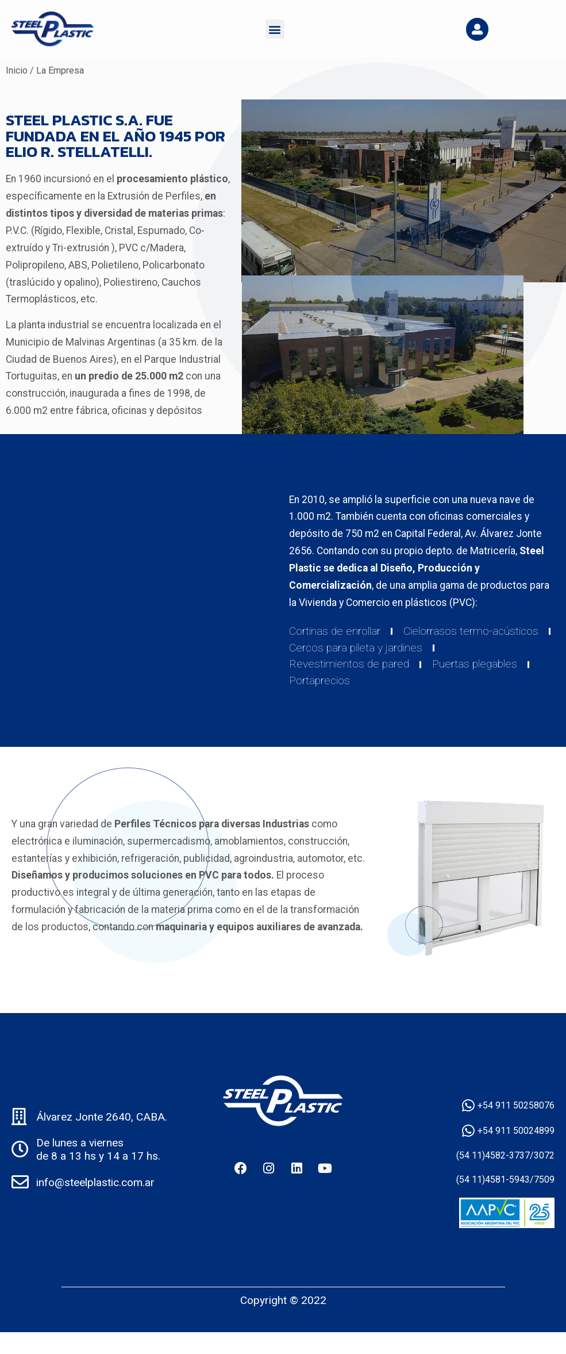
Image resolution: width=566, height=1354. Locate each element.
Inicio (17, 70)
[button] (274, 29)
